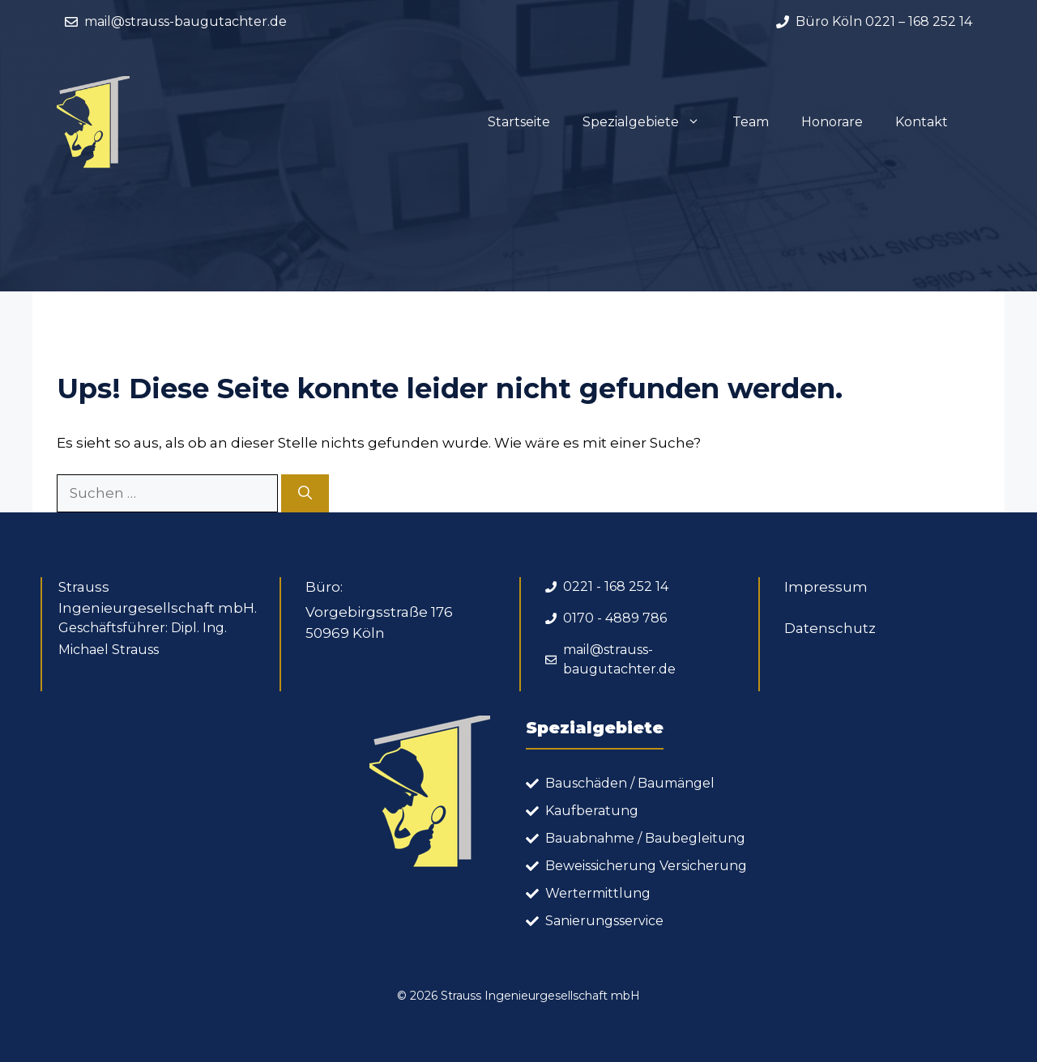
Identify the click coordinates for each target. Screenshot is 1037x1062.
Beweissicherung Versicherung (646, 865)
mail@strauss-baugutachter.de (185, 21)
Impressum (826, 587)
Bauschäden (586, 783)
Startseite (519, 122)
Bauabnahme (589, 838)
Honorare (832, 122)
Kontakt (921, 122)
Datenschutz (830, 628)
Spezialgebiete (649, 122)
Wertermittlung (598, 893)
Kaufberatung (591, 810)
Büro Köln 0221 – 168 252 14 (884, 21)
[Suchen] (305, 493)
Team (750, 122)
